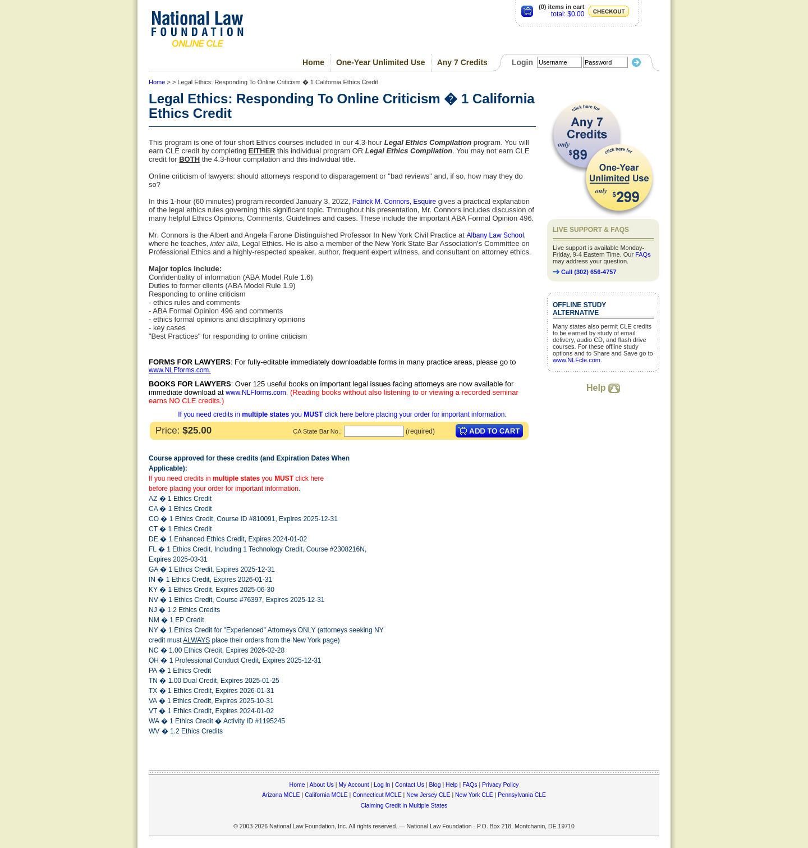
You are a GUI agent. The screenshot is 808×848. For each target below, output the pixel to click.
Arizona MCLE (281, 794)
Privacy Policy (500, 784)
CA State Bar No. (316, 431)
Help (603, 388)
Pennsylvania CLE (522, 794)
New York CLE (474, 794)
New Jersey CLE (428, 794)
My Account (353, 784)
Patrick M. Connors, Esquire (394, 202)
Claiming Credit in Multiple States (404, 805)
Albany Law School (495, 235)
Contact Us (409, 784)
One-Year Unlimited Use (380, 62)
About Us (322, 784)
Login (522, 62)
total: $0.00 (567, 14)
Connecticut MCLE (377, 794)
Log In (382, 784)
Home (313, 62)
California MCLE (326, 794)
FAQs (643, 254)
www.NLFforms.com (179, 370)
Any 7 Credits (462, 62)
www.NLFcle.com (576, 360)
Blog (434, 784)
